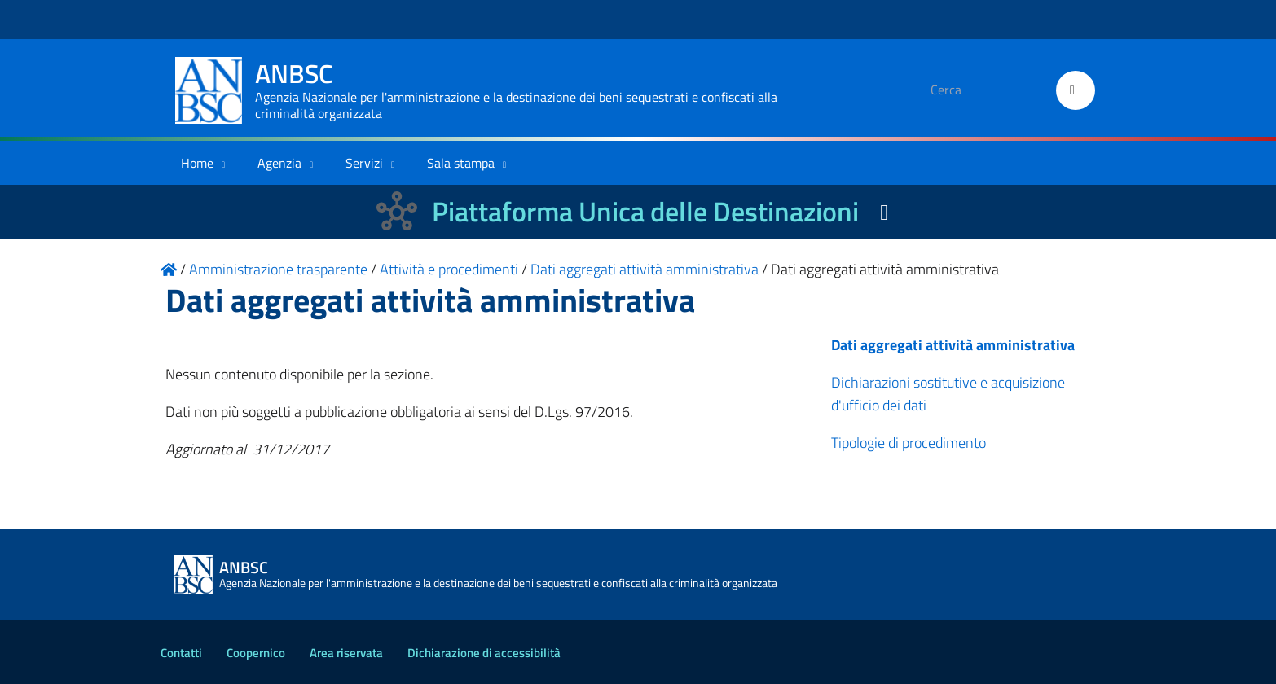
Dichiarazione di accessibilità (484, 652)
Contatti (181, 652)
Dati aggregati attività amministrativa (953, 345)
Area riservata (346, 652)
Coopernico (256, 652)
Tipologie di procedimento (908, 443)
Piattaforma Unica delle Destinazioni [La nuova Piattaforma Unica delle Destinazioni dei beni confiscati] (645, 211)
